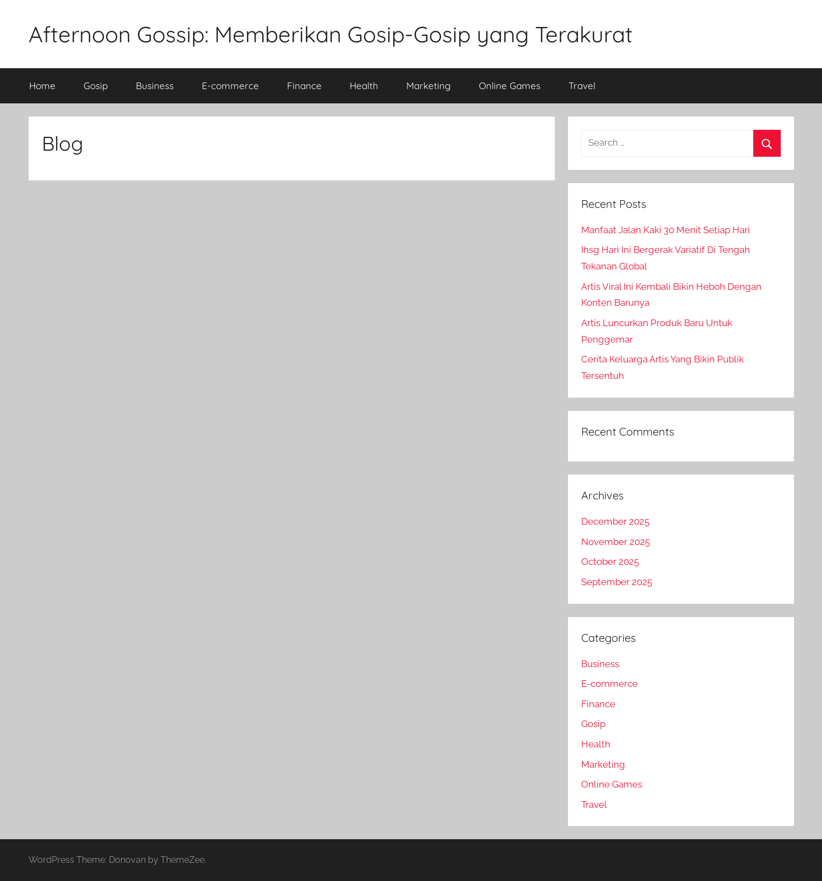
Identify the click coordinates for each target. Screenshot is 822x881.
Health (364, 85)
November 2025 (615, 541)
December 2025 (615, 521)
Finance (304, 85)
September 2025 (616, 581)
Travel (582, 85)
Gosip (96, 85)
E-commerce (230, 85)
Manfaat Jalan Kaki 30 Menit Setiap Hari (665, 229)
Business (155, 85)
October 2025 (610, 561)
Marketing (428, 85)
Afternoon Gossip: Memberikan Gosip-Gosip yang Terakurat (331, 34)
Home (42, 85)
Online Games (509, 85)
